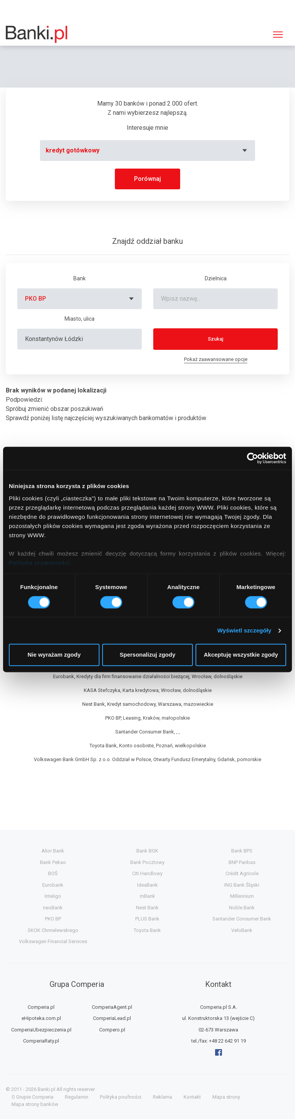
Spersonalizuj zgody (147, 655)
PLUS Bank (147, 919)
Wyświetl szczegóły (244, 630)
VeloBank (241, 930)
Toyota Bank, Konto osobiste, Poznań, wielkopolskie (147, 745)
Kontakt (192, 1097)
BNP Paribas (242, 862)
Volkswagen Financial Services (53, 941)
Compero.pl (112, 1030)
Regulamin (76, 1097)
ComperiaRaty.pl (41, 1041)
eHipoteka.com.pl (41, 1018)
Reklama (162, 1097)
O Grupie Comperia (32, 1097)
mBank (147, 896)
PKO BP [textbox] (35, 298)
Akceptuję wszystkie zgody (241, 655)
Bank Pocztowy (147, 862)
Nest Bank (147, 907)
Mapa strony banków (35, 1104)
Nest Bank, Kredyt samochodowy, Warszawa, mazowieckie (147, 704)
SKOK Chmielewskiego (53, 930)
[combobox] (147, 150)
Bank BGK (147, 851)
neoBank (53, 907)
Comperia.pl (41, 1007)
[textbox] (147, 150)
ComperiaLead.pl (112, 1018)
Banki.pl (46, 1089)
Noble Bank (242, 907)
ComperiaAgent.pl (112, 1007)
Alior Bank (52, 851)
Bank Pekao (53, 862)
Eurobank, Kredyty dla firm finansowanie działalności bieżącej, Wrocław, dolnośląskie (147, 676)
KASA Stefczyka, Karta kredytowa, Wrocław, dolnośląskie (148, 690)
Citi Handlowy (147, 873)
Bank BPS (241, 851)
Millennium (242, 896)
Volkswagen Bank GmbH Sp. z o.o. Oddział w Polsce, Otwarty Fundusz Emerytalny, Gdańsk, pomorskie (147, 759)
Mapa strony (226, 1097)
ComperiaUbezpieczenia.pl (41, 1030)
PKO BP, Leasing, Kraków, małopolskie (147, 718)
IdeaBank (147, 885)
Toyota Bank (147, 930)
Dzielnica (216, 278)
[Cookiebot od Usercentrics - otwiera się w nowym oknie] (252, 458)
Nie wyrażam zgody (54, 655)
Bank (79, 278)
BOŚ (53, 873)
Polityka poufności (120, 1097)
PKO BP (53, 919)
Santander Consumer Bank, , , (147, 732)
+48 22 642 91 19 (227, 1041)
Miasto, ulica (79, 319)
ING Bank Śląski (241, 885)
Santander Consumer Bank (241, 919)
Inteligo (53, 896)
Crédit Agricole (242, 873)
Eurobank (52, 885)
